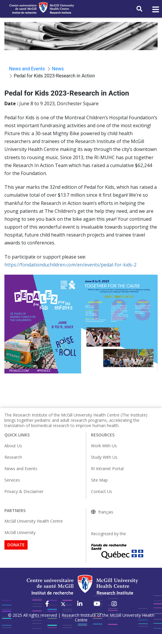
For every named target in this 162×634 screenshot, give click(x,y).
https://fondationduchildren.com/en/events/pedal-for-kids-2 (70, 264)
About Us (13, 445)
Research (13, 457)
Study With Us (104, 457)
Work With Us (104, 445)
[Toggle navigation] (155, 10)
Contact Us (101, 491)
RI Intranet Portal (107, 468)
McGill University (20, 532)
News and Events (20, 468)
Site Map (99, 480)
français (105, 512)
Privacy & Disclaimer (23, 491)
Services (12, 480)
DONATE (16, 545)
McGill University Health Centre (33, 521)
